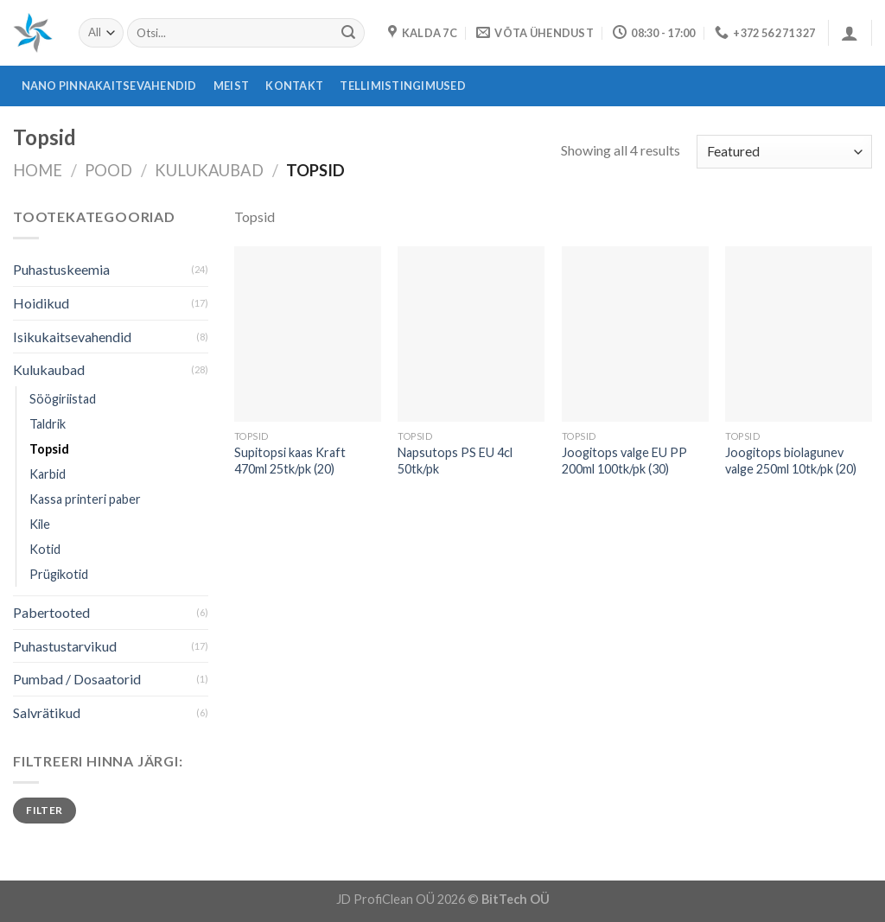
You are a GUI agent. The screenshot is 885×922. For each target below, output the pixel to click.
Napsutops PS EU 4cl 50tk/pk (455, 460)
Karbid (47, 474)
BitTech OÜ (515, 899)
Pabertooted (51, 612)
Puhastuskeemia (61, 269)
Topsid (49, 449)
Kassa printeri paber (85, 499)
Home (37, 170)
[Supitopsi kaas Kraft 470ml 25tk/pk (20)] (307, 334)
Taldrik (47, 423)
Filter (44, 810)
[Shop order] (784, 152)
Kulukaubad (209, 170)
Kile (39, 524)
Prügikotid (58, 574)
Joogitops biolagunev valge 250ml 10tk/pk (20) (790, 460)
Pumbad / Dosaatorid (77, 679)
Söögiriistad (62, 398)
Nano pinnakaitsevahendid (109, 85)
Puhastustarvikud (65, 646)
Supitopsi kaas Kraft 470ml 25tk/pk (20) (290, 460)
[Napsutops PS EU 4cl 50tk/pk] (471, 334)
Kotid (44, 549)
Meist (231, 85)
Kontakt (294, 85)
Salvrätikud (46, 712)
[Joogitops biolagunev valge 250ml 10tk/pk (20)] (798, 334)
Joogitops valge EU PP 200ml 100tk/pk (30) (624, 460)
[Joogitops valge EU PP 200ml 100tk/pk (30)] (635, 334)
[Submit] (348, 33)
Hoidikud (41, 303)
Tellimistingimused (403, 85)
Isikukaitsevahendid (72, 336)
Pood (108, 170)
